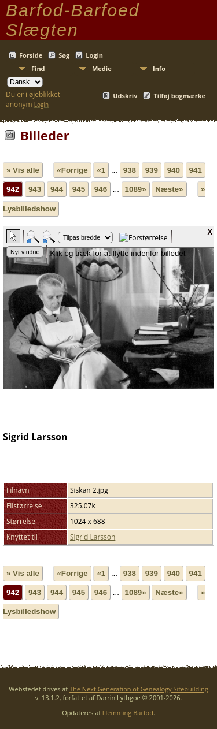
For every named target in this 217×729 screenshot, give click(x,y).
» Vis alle (22, 170)
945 (78, 189)
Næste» (169, 189)
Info (159, 68)
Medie (102, 68)
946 (100, 189)
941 (195, 170)
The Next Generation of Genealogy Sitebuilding (138, 689)
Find (38, 68)
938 (129, 170)
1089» (135, 189)
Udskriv (125, 95)
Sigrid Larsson (92, 537)
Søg (63, 55)
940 (173, 170)
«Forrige (72, 170)
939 (151, 170)
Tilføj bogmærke (179, 95)
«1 (101, 170)
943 (34, 189)
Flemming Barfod (127, 712)
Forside (30, 55)
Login (94, 55)
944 (56, 189)
